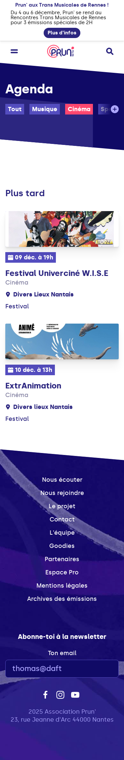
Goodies (62, 546)
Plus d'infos (62, 33)
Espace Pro (62, 572)
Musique (44, 109)
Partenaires (62, 559)
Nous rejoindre (62, 493)
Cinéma (79, 109)
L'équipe (62, 532)
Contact (62, 519)
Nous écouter (62, 479)
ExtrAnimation (33, 385)
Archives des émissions (62, 599)
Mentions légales (62, 585)
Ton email (62, 653)
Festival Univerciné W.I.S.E (56, 273)
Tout (14, 109)
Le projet (62, 506)
